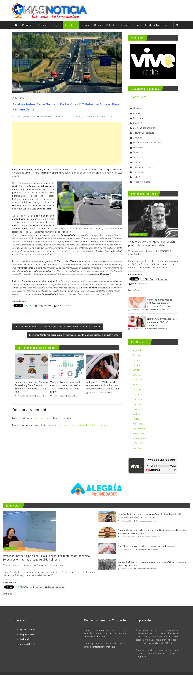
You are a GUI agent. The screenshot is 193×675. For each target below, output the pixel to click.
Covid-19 (74, 117)
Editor (39, 396)
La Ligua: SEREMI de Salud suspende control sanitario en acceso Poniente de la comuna (102, 385)
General (136, 157)
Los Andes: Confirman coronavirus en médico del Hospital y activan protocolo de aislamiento (73, 335)
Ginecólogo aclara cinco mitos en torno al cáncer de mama (146, 546)
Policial (110, 25)
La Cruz (136, 365)
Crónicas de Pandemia (144, 128)
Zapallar (137, 448)
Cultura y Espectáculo (143, 133)
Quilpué (136, 419)
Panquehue (138, 399)
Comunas (43, 25)
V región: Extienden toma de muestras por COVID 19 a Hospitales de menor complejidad (58, 326)
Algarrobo (138, 350)
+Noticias (137, 108)
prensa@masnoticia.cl (95, 636)
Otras (138, 25)
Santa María (139, 428)
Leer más (133, 290)
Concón (137, 355)
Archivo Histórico (28, 644)
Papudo (137, 404)
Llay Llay (137, 375)
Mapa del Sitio (27, 634)
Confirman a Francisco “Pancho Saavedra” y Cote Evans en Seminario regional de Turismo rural (31, 387)
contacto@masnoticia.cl (103, 647)
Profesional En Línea (143, 167)
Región (56, 25)
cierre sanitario (64, 117)
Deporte (85, 25)
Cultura (98, 25)
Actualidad (70, 25)
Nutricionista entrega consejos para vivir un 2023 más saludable (162, 322)
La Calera (137, 360)
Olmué (136, 394)
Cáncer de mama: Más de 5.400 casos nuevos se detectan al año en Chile (159, 303)
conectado (39, 418)
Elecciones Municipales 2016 (147, 142)
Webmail (24, 639)
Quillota (136, 414)
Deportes (137, 137)
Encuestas (138, 147)
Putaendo (137, 409)
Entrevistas (124, 25)
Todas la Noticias (141, 182)
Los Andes (138, 379)
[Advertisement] (67, 143)
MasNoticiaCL (140, 97)
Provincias (27, 25)
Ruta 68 (100, 117)
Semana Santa (109, 117)
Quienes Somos (28, 629)
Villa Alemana (139, 438)
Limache (137, 370)
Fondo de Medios (154, 25)
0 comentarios (44, 117)
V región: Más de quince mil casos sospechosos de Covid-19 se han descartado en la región (66, 387)
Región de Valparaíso (87, 117)
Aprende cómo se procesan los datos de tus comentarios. (83, 425)
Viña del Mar (139, 443)
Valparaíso (138, 433)
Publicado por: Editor (23, 117)
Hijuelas (137, 384)
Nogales (137, 389)
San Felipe (138, 424)
